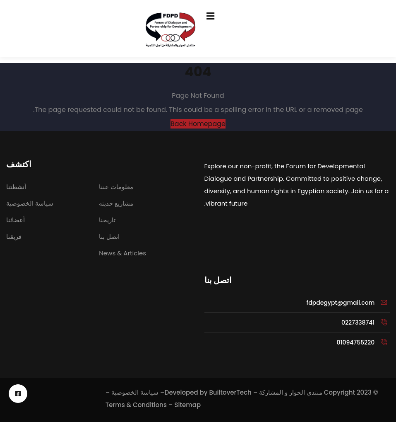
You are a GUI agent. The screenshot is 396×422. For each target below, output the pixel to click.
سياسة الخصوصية (134, 392)
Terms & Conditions (136, 404)
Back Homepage (198, 124)
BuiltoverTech (230, 392)
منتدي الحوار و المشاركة (290, 392)
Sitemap (187, 404)
